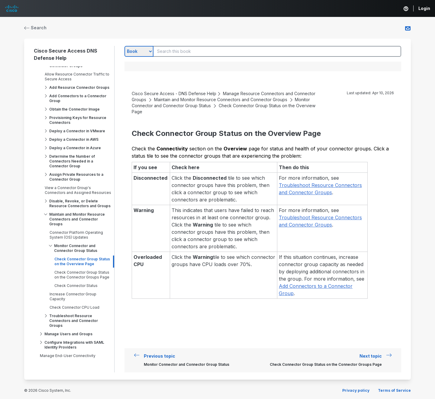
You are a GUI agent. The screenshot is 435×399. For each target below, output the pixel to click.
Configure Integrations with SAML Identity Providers (74, 344)
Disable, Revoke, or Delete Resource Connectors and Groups (80, 203)
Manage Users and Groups (68, 334)
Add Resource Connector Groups (79, 87)
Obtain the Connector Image (74, 109)
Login (424, 8)
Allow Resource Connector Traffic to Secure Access (77, 76)
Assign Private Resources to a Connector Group (76, 177)
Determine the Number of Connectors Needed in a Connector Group (72, 161)
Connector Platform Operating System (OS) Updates (76, 235)
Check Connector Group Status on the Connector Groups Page (81, 274)
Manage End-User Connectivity (67, 355)
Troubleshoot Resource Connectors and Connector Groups (73, 321)
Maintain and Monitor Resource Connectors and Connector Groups (77, 219)
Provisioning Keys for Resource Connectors (77, 120)
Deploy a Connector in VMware (77, 131)
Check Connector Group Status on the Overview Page (82, 261)
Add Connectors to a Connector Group (77, 98)
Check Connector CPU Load (74, 307)
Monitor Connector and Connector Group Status (75, 248)
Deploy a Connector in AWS (73, 139)
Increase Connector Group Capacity (73, 296)
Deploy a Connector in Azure (75, 148)
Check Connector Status (76, 285)
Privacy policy (355, 390)
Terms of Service (394, 390)
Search (35, 27)
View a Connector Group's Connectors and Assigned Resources (78, 190)
